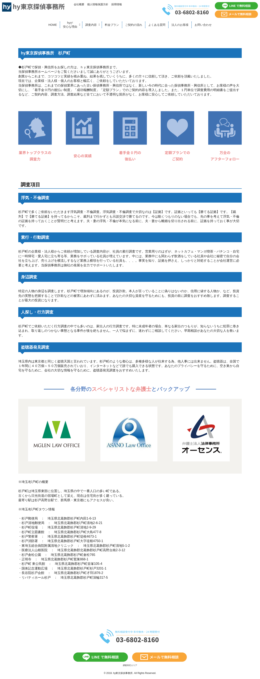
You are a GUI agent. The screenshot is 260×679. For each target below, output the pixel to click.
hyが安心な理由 (70, 24)
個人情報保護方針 (97, 4)
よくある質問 (156, 24)
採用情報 (116, 4)
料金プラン (112, 24)
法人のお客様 (179, 24)
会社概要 (79, 4)
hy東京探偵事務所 (123, 673)
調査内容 (91, 24)
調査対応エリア (130, 665)
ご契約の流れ (133, 24)
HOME (52, 24)
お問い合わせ (203, 24)
